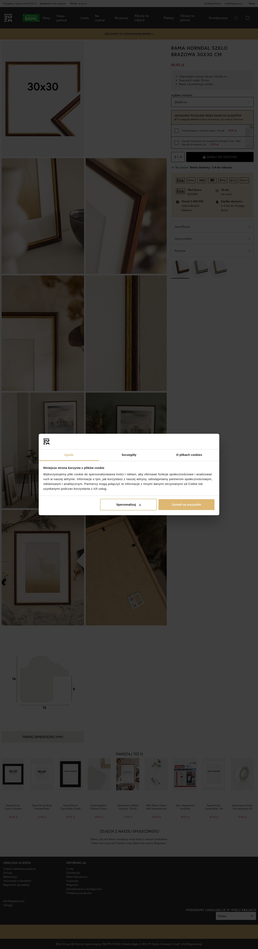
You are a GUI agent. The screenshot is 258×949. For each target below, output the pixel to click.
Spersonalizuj (128, 504)
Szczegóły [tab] (129, 454)
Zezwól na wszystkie (186, 504)
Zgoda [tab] (68, 454)
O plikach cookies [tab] (189, 454)
